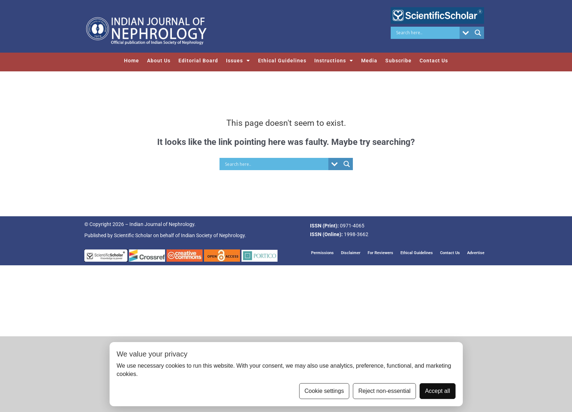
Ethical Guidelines (282, 60)
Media (369, 60)
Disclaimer (350, 253)
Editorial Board (198, 60)
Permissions (322, 253)
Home (131, 60)
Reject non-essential (384, 391)
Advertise (475, 253)
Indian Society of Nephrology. (213, 235)
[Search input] (427, 33)
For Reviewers (380, 253)
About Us (158, 60)
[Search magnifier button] (478, 33)
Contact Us (434, 60)
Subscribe (398, 60)
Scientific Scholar (133, 235)
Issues (238, 60)
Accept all (437, 391)
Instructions (333, 60)
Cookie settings (324, 391)
